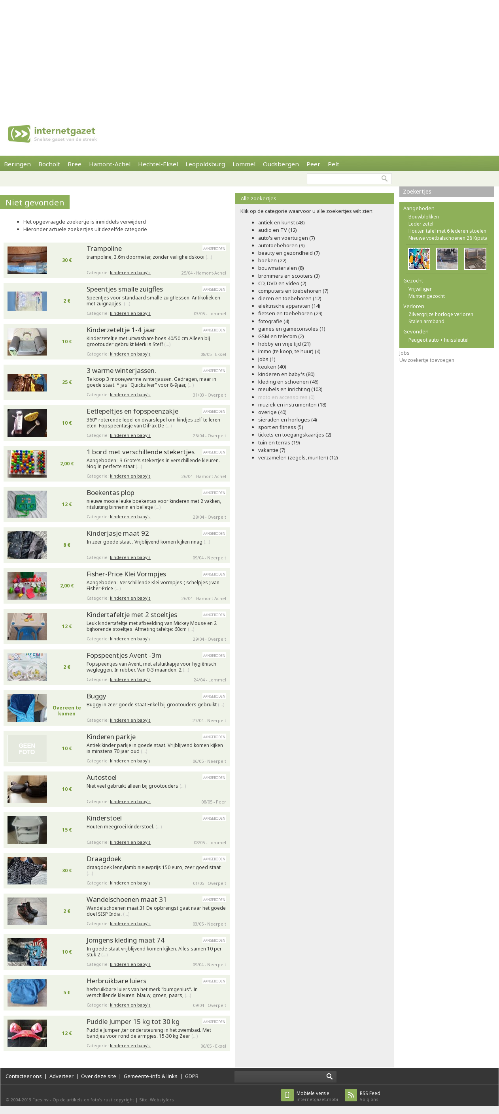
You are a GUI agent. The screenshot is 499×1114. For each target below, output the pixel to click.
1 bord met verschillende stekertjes (141, 451)
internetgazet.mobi (317, 1096)
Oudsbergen (281, 164)
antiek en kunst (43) (281, 222)
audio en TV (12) (277, 229)
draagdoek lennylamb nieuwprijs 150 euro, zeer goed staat (154, 870)
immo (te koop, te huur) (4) (289, 351)
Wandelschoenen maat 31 (127, 899)
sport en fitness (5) (280, 427)
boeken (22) (272, 260)
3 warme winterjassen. (121, 370)
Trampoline (104, 248)
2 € (66, 300)
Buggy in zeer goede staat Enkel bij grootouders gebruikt (155, 705)
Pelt (333, 164)
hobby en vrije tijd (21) (284, 343)
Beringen (17, 164)
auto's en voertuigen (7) (286, 237)
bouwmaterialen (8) (281, 267)
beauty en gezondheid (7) (289, 252)
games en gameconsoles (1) (291, 328)
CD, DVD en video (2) (282, 283)
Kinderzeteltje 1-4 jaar (121, 329)
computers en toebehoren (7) (293, 290)
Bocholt (49, 164)
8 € (66, 545)
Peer (313, 164)
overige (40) (272, 412)
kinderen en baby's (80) (286, 374)
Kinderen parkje (111, 736)
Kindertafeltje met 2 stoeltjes (132, 614)
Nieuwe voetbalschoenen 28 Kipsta (448, 238)
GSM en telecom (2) (281, 336)
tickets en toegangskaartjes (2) (294, 434)
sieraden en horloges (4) (287, 419)
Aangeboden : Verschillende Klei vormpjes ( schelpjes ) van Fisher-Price (153, 586)
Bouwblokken (423, 216)
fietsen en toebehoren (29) (290, 313)
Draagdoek (104, 858)
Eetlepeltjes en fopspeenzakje (132, 411)
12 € (67, 504)
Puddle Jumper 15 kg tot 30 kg (133, 1021)
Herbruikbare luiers (116, 980)
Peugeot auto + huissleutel (438, 340)
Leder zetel (420, 223)
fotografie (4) (273, 321)
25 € (67, 382)
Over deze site (98, 1076)
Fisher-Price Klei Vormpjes (126, 573)
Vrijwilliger (420, 289)
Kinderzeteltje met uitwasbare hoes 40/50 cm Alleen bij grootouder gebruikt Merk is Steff (148, 341)
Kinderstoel (104, 817)
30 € (67, 260)
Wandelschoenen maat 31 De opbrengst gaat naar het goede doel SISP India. (156, 911)
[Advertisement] (189, 55)
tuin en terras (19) (279, 442)
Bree (74, 164)
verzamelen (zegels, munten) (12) (298, 457)
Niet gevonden (35, 202)
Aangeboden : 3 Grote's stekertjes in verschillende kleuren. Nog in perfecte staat (153, 463)
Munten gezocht (426, 296)
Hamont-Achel (109, 164)
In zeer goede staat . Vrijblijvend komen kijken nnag (148, 542)
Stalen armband (426, 321)
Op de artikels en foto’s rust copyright (93, 1100)
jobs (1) (267, 359)
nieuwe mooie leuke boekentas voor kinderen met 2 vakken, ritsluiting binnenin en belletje (154, 504)
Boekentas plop (110, 492)
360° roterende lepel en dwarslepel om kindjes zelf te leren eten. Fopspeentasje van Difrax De (153, 423)
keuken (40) (272, 366)
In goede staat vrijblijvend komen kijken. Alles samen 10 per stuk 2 (154, 952)
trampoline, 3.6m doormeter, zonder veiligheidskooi (149, 257)
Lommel (243, 164)
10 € (67, 341)
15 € (67, 829)
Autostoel (102, 777)
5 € (66, 992)
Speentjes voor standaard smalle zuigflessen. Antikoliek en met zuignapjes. (153, 301)
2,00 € (67, 463)
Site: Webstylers (156, 1100)
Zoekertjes (417, 191)
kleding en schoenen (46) (288, 381)
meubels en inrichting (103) (290, 389)
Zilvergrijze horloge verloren (440, 314)
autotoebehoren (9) (281, 245)
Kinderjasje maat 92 (118, 533)
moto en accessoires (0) (286, 397)
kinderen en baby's (130, 272)
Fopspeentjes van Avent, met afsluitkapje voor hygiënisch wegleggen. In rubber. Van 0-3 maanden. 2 (151, 667)
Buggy (96, 695)
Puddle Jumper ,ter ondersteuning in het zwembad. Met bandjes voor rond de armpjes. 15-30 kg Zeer (149, 1033)
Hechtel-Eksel (158, 164)
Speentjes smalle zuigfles (125, 289)
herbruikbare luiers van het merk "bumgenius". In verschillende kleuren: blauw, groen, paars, (142, 992)
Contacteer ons (24, 1076)
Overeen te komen (67, 710)
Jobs (404, 353)
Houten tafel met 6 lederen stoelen (447, 231)
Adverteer (61, 1076)
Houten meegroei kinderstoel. (124, 827)
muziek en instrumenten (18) (292, 404)
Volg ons (370, 1096)
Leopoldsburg (205, 164)
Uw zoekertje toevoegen (426, 360)
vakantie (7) (271, 450)
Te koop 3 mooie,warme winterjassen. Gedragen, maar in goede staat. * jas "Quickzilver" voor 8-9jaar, (151, 382)
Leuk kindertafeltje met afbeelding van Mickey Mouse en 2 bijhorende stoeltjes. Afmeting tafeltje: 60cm (152, 626)
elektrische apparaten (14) (289, 305)
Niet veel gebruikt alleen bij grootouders (136, 786)
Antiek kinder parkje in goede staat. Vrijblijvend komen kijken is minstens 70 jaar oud (155, 748)
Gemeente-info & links (151, 1076)
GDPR (191, 1076)
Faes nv (40, 1100)
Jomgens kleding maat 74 (125, 940)
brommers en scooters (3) (289, 275)
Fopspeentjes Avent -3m (124, 655)
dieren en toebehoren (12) (289, 298)
